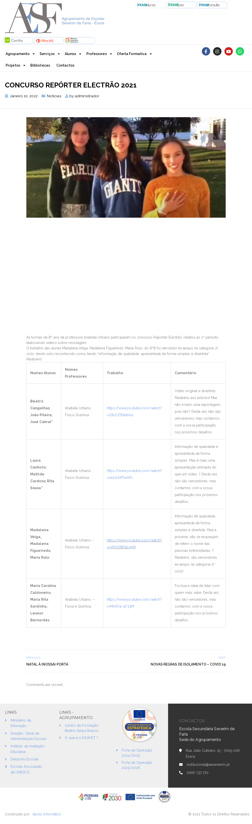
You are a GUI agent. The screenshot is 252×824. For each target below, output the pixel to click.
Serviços (47, 54)
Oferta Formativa (132, 54)
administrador (87, 96)
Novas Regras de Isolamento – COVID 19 (188, 664)
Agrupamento (18, 54)
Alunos (70, 54)
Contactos (65, 65)
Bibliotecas (40, 65)
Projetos (13, 65)
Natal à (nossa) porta (47, 664)
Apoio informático (47, 814)
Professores (96, 54)
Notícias (54, 96)
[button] (150, 5)
